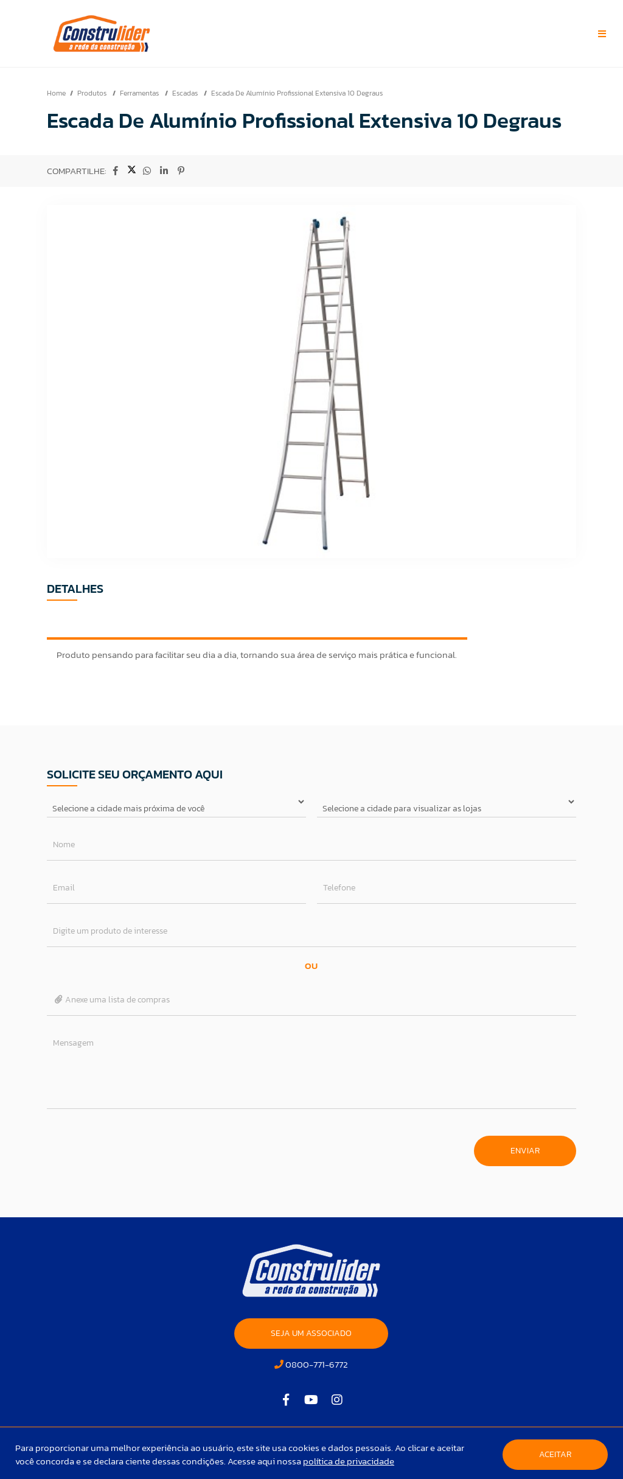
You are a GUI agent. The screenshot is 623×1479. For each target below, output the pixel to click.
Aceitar (555, 1454)
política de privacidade (348, 1461)
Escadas (186, 93)
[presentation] (139, 1145)
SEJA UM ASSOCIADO (311, 1333)
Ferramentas (140, 93)
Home (56, 93)
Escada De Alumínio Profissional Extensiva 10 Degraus (297, 93)
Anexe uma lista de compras (111, 999)
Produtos (92, 93)
